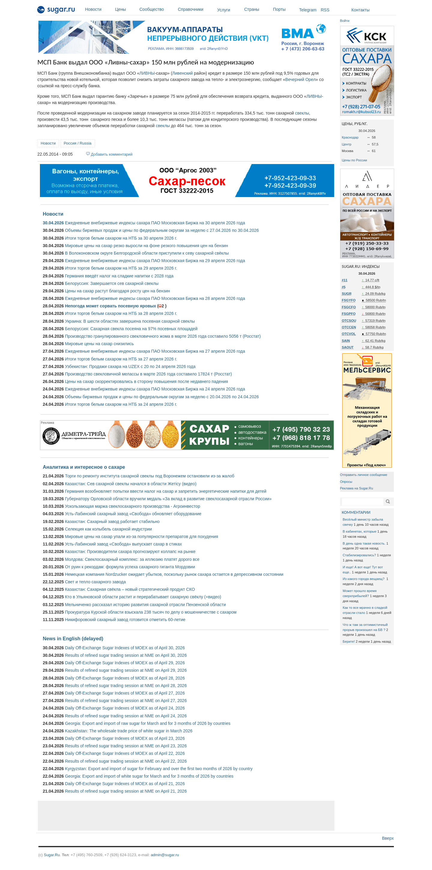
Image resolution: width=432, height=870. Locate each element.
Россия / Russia (77, 143)
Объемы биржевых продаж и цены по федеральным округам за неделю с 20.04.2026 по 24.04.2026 (162, 396)
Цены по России (354, 160)
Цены (126, 9)
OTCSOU (349, 320)
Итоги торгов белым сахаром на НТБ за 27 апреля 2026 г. (121, 359)
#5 (344, 287)
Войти (344, 20)
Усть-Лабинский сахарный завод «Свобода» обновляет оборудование (133, 513)
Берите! (349, 641)
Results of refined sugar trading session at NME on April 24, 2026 (125, 715)
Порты (284, 9)
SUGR (347, 293)
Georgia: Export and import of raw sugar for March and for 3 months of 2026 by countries (147, 723)
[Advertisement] (186, 815)
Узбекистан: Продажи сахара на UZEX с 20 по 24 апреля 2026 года (130, 366)
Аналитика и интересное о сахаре (84, 467)
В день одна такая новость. (364, 543)
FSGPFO (349, 313)
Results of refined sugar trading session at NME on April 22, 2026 (125, 761)
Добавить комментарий (112, 154)
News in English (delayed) (73, 638)
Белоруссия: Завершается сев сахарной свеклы (112, 283)
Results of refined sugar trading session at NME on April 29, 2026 (125, 670)
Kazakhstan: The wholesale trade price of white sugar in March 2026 (128, 730)
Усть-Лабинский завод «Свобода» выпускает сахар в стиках (123, 544)
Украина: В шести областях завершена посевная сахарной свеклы (130, 321)
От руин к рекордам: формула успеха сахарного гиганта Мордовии (130, 566)
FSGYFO (349, 300)
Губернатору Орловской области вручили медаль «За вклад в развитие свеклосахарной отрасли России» (168, 498)
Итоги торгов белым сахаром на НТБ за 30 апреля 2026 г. (121, 238)
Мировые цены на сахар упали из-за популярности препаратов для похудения (141, 536)
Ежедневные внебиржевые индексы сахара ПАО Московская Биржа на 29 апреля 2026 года (155, 260)
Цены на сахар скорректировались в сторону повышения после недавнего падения (146, 381)
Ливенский (182, 73)
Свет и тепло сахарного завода (95, 581)
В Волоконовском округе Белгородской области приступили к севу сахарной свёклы (146, 253)
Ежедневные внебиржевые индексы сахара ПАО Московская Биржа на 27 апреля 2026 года (155, 351)
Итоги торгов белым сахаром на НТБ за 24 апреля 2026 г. (121, 404)
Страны (257, 9)
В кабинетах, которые (359, 531)
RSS (325, 9)
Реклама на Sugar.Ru (356, 488)
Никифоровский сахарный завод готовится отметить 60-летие (125, 619)
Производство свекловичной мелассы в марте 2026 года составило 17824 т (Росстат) (148, 374)
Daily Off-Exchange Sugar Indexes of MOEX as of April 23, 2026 (125, 738)
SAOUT (348, 347)
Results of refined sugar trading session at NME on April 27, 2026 (125, 700)
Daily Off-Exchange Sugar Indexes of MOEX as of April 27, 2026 (125, 693)
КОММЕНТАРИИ (356, 512)
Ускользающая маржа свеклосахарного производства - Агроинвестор (132, 506)
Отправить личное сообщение (363, 475)
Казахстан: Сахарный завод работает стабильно (112, 521)
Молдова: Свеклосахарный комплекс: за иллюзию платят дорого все (132, 559)
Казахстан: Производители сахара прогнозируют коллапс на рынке (130, 551)
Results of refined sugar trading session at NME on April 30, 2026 (125, 655)
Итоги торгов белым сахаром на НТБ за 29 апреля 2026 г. (121, 268)
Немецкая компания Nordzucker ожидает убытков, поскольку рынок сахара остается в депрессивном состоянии (174, 574)
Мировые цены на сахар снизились (99, 343)
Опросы (346, 481)
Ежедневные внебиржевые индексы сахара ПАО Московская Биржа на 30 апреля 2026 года (155, 222)
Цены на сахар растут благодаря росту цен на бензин (117, 291)
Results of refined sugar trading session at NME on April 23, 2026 (125, 745)
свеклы (302, 113)
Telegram (308, 9)
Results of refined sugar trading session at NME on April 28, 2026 (125, 685)
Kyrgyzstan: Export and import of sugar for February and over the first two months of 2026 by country (158, 768)
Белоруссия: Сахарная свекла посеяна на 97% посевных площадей (131, 328)
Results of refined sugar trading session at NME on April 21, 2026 (125, 791)
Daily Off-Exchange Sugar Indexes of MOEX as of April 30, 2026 (125, 647)
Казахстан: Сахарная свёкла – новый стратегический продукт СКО (130, 589)
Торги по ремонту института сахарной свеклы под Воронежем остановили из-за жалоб (149, 476)
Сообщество (157, 9)
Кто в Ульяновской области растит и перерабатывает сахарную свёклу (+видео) (143, 596)
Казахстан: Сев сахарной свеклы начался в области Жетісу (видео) (130, 483)
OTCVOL (349, 334)
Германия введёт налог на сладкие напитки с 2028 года (119, 276)
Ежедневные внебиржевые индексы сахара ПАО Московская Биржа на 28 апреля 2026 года (155, 298)
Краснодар (350, 137)
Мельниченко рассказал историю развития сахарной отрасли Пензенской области (145, 604)
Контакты (361, 9)
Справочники (196, 9)
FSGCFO (349, 307)
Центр (347, 144)
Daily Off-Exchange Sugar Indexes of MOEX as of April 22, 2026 (125, 753)
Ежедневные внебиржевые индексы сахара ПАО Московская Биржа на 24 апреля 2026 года (155, 389)
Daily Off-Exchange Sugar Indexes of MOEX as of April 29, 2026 (125, 662)
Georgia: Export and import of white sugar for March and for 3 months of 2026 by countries (149, 776)
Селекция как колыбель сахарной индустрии (108, 529)
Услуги (223, 9)
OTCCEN (349, 327)
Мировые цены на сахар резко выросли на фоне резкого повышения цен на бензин (146, 245)
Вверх (388, 838)
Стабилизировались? (359, 555)
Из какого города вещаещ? (364, 579)
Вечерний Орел (300, 79)
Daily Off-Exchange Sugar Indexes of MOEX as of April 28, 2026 (125, 678)
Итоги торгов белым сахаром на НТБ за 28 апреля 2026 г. (121, 313)
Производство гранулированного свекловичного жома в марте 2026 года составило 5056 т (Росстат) (163, 336)
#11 (345, 280)
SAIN (346, 340)
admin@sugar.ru (165, 855)
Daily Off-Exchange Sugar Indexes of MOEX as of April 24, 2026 (125, 708)
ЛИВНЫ (147, 73)
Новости (98, 9)
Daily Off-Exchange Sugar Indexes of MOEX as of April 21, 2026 (125, 783)
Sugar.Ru (52, 855)
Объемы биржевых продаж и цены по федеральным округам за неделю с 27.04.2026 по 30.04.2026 (162, 230)
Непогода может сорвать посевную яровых (110, 305)
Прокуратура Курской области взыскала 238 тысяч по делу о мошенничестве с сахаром (150, 612)
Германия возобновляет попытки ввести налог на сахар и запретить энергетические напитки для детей (165, 491)
